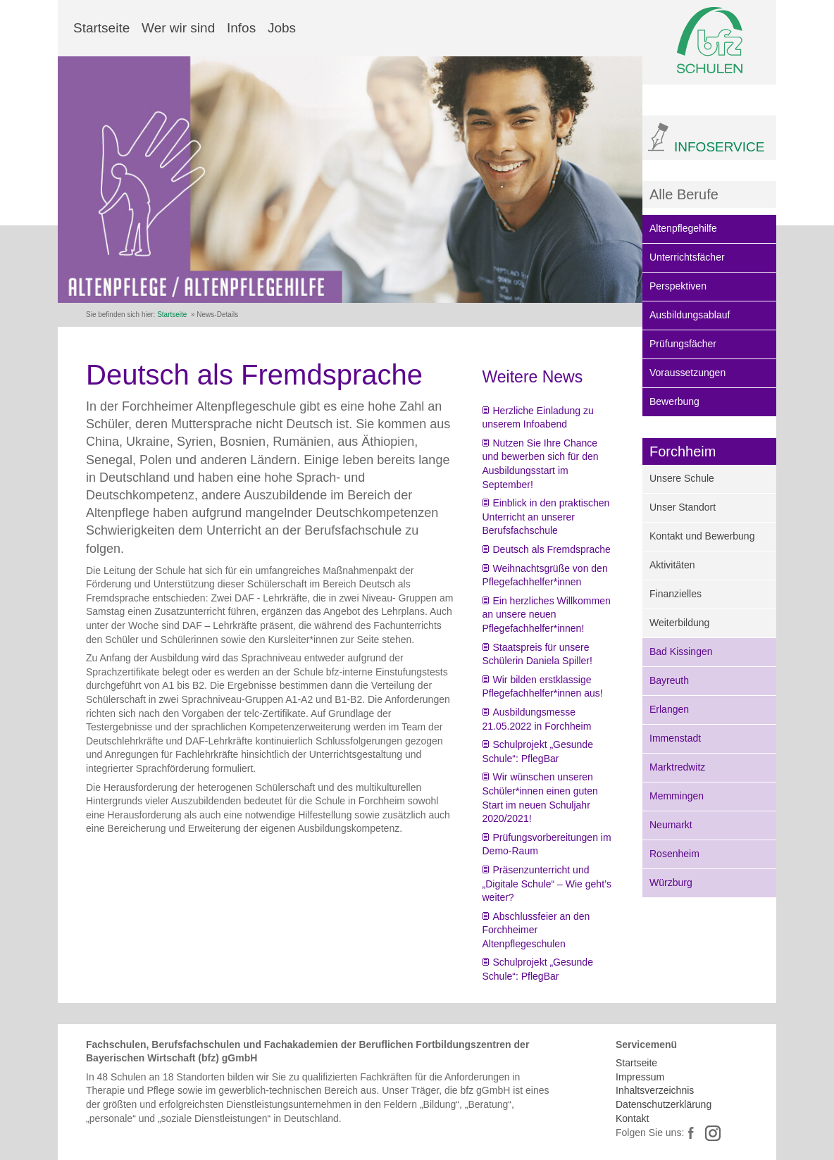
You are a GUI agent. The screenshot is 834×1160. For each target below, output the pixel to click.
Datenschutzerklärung (663, 1104)
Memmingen (676, 796)
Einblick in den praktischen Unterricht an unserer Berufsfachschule (546, 516)
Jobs (282, 27)
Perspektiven (678, 286)
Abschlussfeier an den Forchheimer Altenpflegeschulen (536, 930)
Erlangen (669, 709)
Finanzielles (675, 593)
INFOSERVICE (719, 146)
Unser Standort (682, 507)
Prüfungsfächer (682, 343)
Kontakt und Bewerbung (701, 536)
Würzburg (670, 882)
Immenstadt (675, 738)
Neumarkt (670, 824)
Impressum (640, 1077)
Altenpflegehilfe (683, 228)
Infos (241, 27)
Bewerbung (674, 401)
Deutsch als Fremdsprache (552, 549)
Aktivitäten (672, 564)
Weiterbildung (679, 622)
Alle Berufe (683, 194)
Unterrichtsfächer (687, 257)
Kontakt (632, 1118)
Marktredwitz (677, 767)
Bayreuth (669, 680)
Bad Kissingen (681, 651)
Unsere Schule (681, 478)
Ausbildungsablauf (689, 314)
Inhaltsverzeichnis (655, 1090)
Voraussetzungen (687, 372)
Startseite (101, 27)
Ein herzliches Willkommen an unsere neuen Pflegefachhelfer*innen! (547, 614)
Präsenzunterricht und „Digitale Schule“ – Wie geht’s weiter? (547, 883)
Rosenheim (674, 853)
